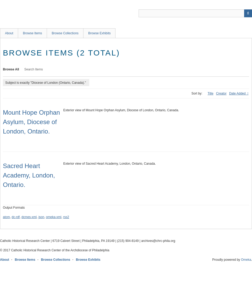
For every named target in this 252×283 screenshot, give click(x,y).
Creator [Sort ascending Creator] (221, 93)
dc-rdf (16, 217)
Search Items (33, 69)
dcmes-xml (29, 217)
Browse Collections (65, 33)
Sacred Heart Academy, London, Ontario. (29, 175)
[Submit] (248, 13)
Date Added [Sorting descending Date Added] (237, 93)
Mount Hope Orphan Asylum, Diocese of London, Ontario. (31, 122)
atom (6, 217)
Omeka (246, 260)
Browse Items (32, 33)
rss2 (66, 217)
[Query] (195, 13)
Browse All (11, 69)
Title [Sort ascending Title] (210, 93)
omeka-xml (53, 217)
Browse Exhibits (99, 33)
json (41, 217)
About (9, 33)
